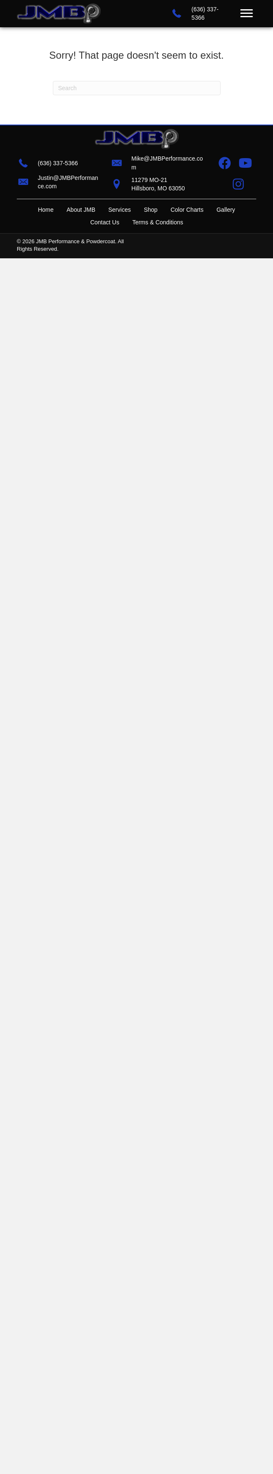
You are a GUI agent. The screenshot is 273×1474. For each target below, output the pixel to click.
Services (119, 209)
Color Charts (187, 209)
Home (45, 209)
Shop (151, 209)
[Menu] (246, 13)
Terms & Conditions (157, 222)
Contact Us (104, 222)
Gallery (225, 209)
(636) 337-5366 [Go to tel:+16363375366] (58, 163)
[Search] (137, 88)
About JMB (81, 209)
